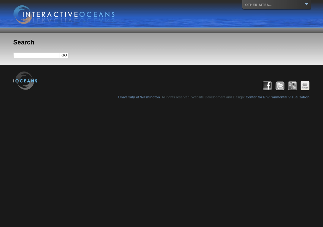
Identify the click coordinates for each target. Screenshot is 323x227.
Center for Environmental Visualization (277, 97)
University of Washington (139, 97)
